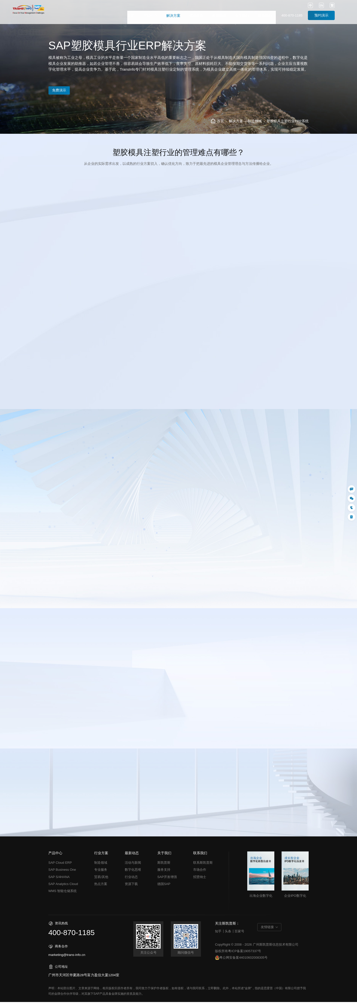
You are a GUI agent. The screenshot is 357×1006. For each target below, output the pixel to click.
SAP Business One (62, 873)
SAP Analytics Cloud (63, 888)
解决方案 (173, 16)
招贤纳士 (199, 881)
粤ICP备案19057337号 (244, 955)
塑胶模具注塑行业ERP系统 (288, 121)
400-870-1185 (291, 15)
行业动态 (131, 881)
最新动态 (219, 16)
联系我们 (265, 16)
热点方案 (100, 888)
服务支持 (163, 873)
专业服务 (100, 873)
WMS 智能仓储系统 (62, 895)
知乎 (218, 935)
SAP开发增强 (167, 881)
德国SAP (163, 888)
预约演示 (321, 15)
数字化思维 (133, 873)
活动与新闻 (133, 866)
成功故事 (196, 16)
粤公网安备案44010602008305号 (241, 962)
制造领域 (255, 121)
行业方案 (101, 857)
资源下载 (131, 888)
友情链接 (267, 931)
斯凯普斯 (163, 866)
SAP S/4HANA (59, 881)
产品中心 (150, 16)
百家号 (239, 935)
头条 (228, 935)
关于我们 (242, 16)
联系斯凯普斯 (203, 866)
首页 (130, 16)
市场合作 (199, 873)
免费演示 (64, 90)
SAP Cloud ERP (60, 866)
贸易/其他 (101, 881)
